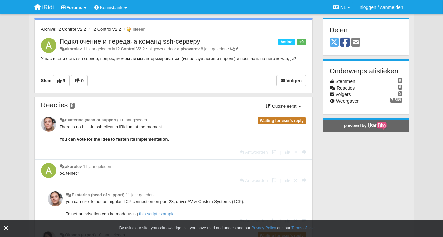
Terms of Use (303, 228)
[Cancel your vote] (295, 152)
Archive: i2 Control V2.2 (63, 29)
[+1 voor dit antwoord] (287, 152)
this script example (157, 213)
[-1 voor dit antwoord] (304, 152)
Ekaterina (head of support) (91, 120)
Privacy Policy (263, 228)
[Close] (6, 228)
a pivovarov (188, 49)
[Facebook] (345, 42)
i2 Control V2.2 (107, 29)
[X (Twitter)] (334, 42)
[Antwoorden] (254, 152)
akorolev (73, 49)
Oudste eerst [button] (283, 106)
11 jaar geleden (133, 120)
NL (341, 7)
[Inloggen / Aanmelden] (381, 7)
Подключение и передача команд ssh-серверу (130, 41)
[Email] (355, 42)
